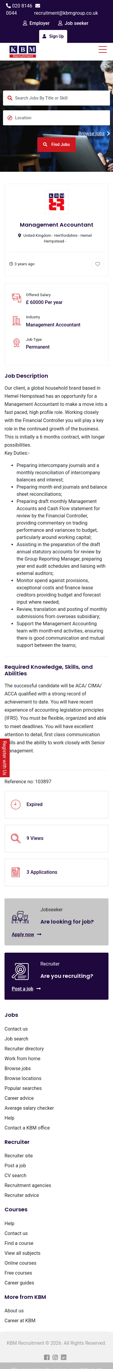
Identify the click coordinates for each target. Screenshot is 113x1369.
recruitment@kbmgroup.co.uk (66, 13)
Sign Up (53, 36)
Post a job (26, 989)
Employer (36, 23)
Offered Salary (38, 295)
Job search (16, 1039)
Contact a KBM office (27, 1128)
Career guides (19, 1283)
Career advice (19, 1098)
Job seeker (73, 23)
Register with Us (5, 758)
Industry (33, 317)
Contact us (16, 1029)
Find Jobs (56, 144)
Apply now (26, 934)
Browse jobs (94, 133)
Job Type (34, 339)
